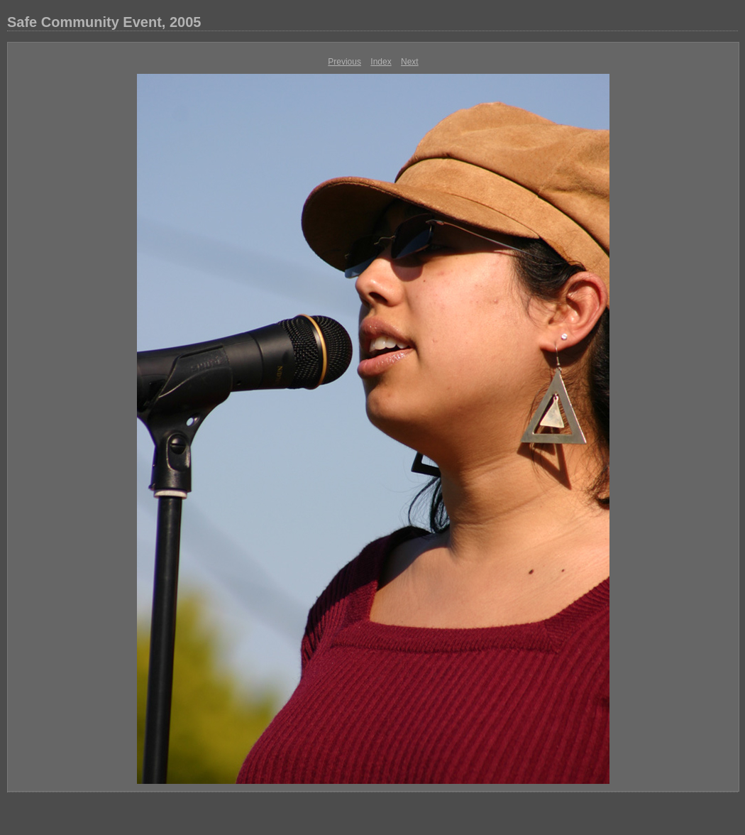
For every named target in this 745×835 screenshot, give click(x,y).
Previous (344, 62)
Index (380, 62)
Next (410, 62)
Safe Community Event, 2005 (104, 22)
